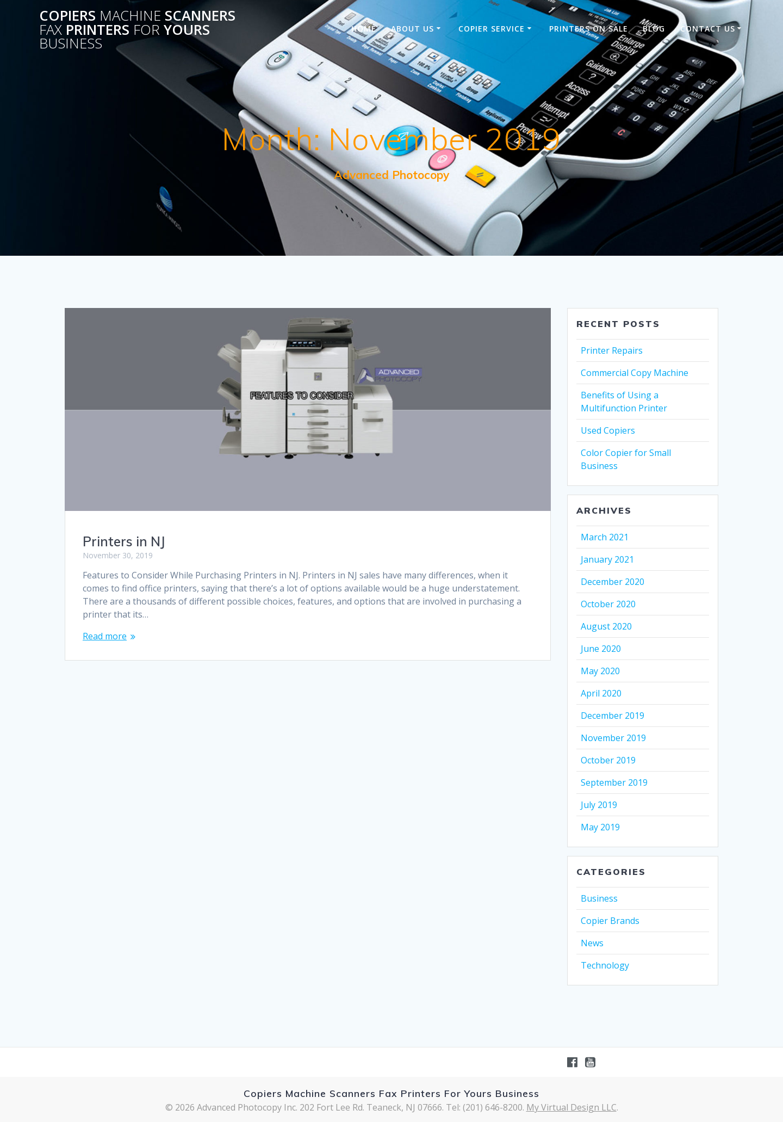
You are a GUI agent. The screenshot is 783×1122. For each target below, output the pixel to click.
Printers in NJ (124, 541)
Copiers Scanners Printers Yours (137, 30)
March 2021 (605, 537)
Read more (105, 636)
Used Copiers (608, 430)
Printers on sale (588, 28)
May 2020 (600, 671)
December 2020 (612, 582)
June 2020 (601, 649)
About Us (412, 28)
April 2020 (601, 693)
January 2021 (607, 559)
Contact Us (707, 28)
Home (363, 28)
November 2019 (613, 738)
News (592, 943)
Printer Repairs (612, 350)
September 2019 (614, 782)
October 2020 (608, 604)
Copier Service (491, 28)
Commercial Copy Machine (634, 373)
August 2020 (606, 626)
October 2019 (608, 760)
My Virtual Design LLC (571, 1107)
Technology (605, 965)
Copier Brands (610, 921)
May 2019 (600, 827)
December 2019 (612, 716)
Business (599, 898)
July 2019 (599, 805)
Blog (654, 28)
